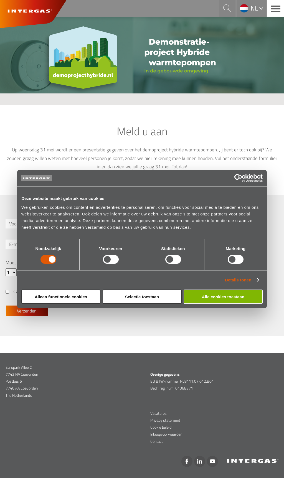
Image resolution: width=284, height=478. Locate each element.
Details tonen (238, 280)
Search (227, 8)
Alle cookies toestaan (223, 296)
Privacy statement (165, 420)
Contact (156, 441)
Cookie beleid (160, 427)
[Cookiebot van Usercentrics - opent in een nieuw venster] (238, 178)
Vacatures (158, 413)
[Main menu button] (275, 8)
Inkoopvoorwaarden (166, 434)
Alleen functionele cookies (61, 296)
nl (254, 8)
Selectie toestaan (142, 296)
